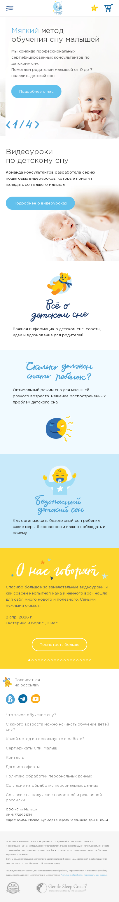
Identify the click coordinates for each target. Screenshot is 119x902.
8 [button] (52, 660)
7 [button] (49, 660)
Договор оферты (23, 767)
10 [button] (58, 660)
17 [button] (81, 660)
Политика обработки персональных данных (49, 776)
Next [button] (37, 125)
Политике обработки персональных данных (84, 875)
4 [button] (39, 660)
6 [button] (45, 660)
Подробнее (25, 89)
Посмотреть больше (59, 644)
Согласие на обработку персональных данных (52, 785)
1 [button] (29, 660)
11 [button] (61, 660)
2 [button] (33, 660)
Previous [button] (8, 125)
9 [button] (55, 660)
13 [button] (68, 660)
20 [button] (90, 660)
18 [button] (84, 660)
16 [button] (77, 660)
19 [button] (87, 660)
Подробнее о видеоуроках (40, 203)
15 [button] (74, 660)
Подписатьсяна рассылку (27, 683)
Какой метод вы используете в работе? (45, 739)
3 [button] (36, 660)
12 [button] (65, 660)
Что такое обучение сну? (31, 715)
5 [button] (42, 660)
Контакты (15, 757)
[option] (59, 76)
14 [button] (71, 660)
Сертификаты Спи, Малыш (31, 748)
